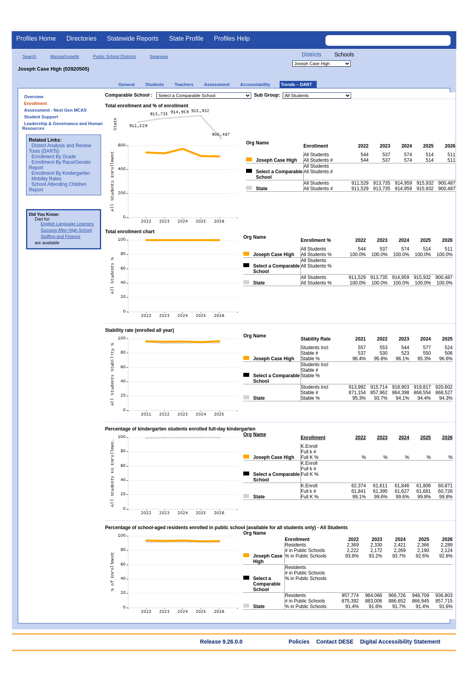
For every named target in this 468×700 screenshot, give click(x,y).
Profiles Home (36, 38)
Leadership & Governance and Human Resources (62, 126)
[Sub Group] (317, 95)
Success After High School (66, 230)
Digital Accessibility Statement (400, 641)
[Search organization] (387, 40)
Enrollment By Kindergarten (61, 173)
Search (29, 56)
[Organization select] (321, 63)
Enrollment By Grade (54, 156)
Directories (81, 38)
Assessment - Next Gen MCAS (55, 110)
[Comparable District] (203, 95)
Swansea (158, 56)
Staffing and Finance (61, 236)
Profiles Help (232, 38)
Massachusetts (64, 56)
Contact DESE (334, 641)
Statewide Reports (133, 38)
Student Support (41, 116)
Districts (311, 54)
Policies (299, 641)
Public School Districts (114, 56)
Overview (33, 96)
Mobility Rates (47, 179)
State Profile (186, 38)
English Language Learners (67, 223)
